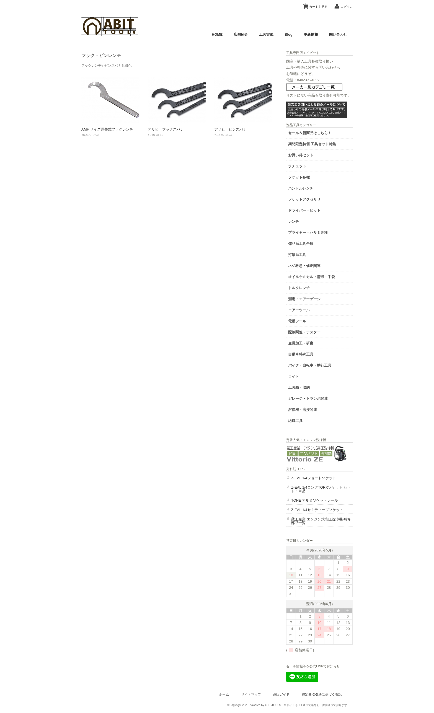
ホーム (224, 694)
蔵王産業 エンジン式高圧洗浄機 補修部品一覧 (321, 521)
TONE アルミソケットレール (314, 500)
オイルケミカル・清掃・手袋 (311, 277)
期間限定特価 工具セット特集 (312, 144)
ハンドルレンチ (300, 188)
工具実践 (266, 34)
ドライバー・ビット (304, 210)
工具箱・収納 (299, 387)
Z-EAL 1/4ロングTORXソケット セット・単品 (321, 489)
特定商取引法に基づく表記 (322, 694)
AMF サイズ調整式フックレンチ (107, 129)
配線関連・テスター (304, 332)
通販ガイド (281, 694)
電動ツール (297, 321)
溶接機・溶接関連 (302, 410)
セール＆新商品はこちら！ (309, 133)
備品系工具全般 (300, 244)
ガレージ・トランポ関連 (308, 398)
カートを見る (316, 4)
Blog (289, 34)
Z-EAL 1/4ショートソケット (313, 478)
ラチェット (297, 166)
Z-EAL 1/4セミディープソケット (317, 510)
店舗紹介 (241, 34)
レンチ (293, 221)
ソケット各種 (299, 177)
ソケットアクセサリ (304, 199)
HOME (217, 34)
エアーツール (299, 310)
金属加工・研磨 (300, 343)
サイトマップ (251, 694)
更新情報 (311, 34)
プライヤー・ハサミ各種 (308, 232)
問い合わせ (338, 34)
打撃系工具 (297, 255)
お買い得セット (300, 155)
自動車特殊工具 (300, 354)
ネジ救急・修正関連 (304, 266)
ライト (293, 376)
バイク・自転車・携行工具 (309, 365)
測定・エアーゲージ (304, 299)
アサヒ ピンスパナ (230, 129)
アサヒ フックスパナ (166, 129)
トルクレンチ (299, 288)
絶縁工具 (295, 421)
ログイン (346, 6)
